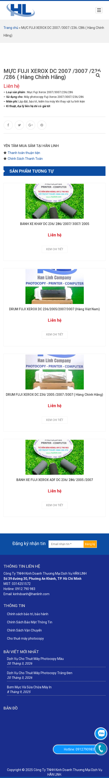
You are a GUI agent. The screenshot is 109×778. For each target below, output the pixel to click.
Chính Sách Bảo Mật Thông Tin (29, 622)
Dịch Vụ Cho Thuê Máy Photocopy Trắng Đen (39, 673)
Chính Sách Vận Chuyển (24, 630)
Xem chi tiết (54, 249)
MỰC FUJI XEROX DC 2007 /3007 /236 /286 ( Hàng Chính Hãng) (52, 74)
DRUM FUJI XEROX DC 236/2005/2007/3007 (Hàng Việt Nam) (54, 309)
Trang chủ (11, 28)
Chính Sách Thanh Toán (25, 158)
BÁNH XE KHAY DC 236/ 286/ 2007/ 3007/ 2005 (54, 224)
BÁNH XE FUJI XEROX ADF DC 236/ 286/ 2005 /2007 (54, 480)
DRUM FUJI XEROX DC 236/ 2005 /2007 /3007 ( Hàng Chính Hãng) (54, 394)
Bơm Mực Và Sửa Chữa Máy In (29, 687)
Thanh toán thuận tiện (24, 153)
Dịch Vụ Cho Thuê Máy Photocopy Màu (35, 659)
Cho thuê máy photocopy (25, 638)
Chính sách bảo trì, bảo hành (27, 614)
